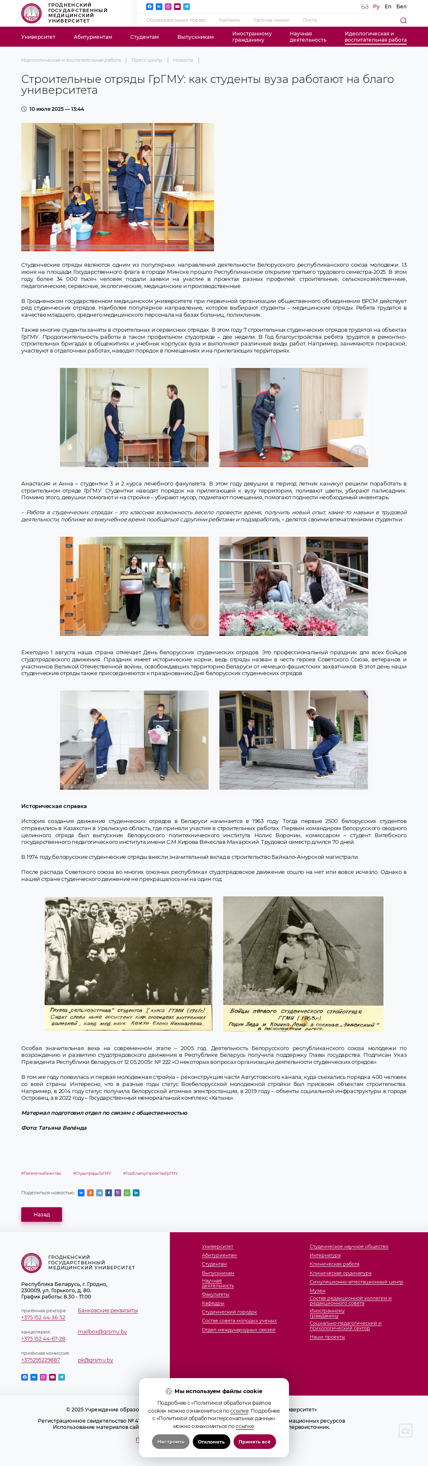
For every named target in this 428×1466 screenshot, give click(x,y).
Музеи (318, 1290)
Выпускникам (195, 37)
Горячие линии (271, 20)
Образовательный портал (175, 20)
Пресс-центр (147, 60)
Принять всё (255, 1442)
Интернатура (325, 1255)
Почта (309, 20)
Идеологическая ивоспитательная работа (376, 36)
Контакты (229, 20)
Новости (183, 60)
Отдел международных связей (239, 1330)
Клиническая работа (334, 1264)
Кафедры (213, 1303)
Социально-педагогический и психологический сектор (346, 1326)
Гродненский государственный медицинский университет (64, 13)
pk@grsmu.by (95, 1360)
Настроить (170, 1442)
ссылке (239, 1411)
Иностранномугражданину (252, 36)
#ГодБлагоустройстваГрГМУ (150, 1173)
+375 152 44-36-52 (43, 1317)
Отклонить (211, 1442)
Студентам (144, 37)
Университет (38, 37)
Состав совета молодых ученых (239, 1320)
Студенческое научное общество (349, 1246)
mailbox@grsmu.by (102, 1331)
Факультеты (215, 1294)
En (388, 6)
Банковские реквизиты (108, 1310)
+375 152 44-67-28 (43, 1339)
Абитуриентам (93, 37)
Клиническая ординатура (340, 1273)
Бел (401, 6)
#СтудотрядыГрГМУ (92, 1173)
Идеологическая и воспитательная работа (70, 60)
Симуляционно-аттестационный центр (356, 1282)
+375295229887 (40, 1360)
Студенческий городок (229, 1312)
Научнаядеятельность (308, 36)
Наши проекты (327, 1337)
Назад (42, 1214)
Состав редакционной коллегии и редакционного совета (351, 1301)
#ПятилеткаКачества (41, 1173)
